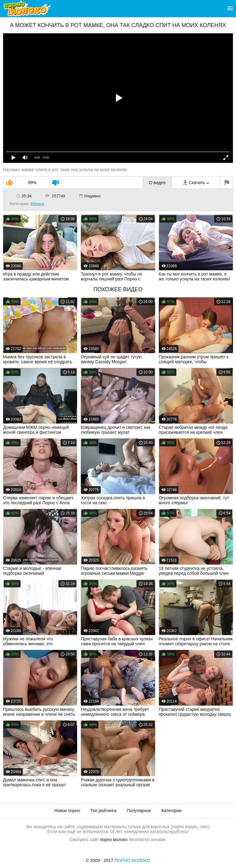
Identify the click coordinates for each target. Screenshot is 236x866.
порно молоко (114, 839)
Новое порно (67, 810)
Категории (171, 810)
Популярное (139, 810)
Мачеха (37, 203)
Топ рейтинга (103, 810)
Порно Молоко (132, 860)
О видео (157, 182)
